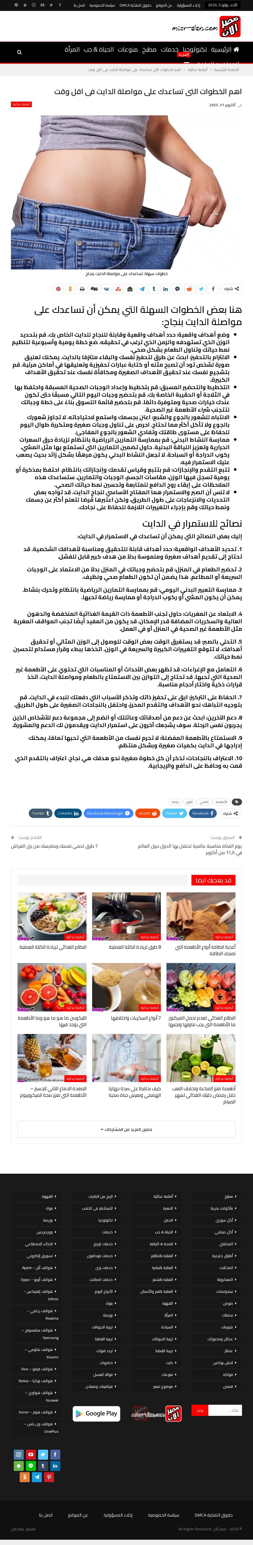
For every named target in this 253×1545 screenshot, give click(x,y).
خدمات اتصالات (101, 1279)
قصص (228, 1386)
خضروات (106, 1362)
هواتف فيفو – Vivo (37, 1368)
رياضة (175, 802)
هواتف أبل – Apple (37, 1267)
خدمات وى (104, 1267)
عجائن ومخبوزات (220, 1338)
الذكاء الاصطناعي (39, 1243)
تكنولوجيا (195, 49)
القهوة (167, 1303)
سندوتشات (224, 1291)
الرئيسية (225, 49)
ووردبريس (45, 1232)
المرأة (72, 49)
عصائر (229, 1350)
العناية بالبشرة (162, 1267)
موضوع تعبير (163, 1386)
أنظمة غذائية (21, 104)
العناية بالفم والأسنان (156, 1291)
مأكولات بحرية (222, 1208)
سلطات (227, 1315)
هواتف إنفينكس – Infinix (40, 1295)
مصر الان (17, 1528)
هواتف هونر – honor (36, 1412)
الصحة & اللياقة (161, 1243)
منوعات (128, 49)
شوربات (227, 1327)
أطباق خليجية (222, 1255)
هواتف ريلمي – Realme (42, 1314)
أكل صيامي (224, 1232)
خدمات (170, 49)
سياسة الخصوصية (102, 5)
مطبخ (149, 49)
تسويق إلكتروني (40, 1255)
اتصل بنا (79, 5)
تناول (189, 802)
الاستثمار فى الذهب (97, 1208)
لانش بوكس (223, 1362)
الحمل (168, 1220)
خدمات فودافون (100, 1255)
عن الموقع (164, 5)
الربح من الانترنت (100, 1196)
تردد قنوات (104, 1350)
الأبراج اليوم (104, 1291)
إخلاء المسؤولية (188, 5)
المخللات (226, 1267)
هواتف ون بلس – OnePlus (41, 1427)
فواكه (228, 1374)
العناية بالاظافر (162, 1255)
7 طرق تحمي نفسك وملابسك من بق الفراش (54, 845)
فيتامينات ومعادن (99, 1386)
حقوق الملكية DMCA (135, 5)
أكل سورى (224, 1220)
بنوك (109, 1303)
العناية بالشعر (162, 1279)
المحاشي (226, 1243)
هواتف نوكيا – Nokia (36, 1380)
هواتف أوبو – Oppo (37, 1279)
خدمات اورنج (103, 1243)
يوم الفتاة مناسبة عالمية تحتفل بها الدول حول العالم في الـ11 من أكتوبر (190, 849)
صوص (228, 1303)
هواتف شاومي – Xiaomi (41, 1353)
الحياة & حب (99, 49)
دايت (169, 1362)
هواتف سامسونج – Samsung (40, 1334)
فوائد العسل (103, 1374)
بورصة (108, 1315)
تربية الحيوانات (162, 1338)
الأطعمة (221, 802)
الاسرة (168, 1208)
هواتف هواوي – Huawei (41, 1396)
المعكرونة (225, 1279)
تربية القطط (164, 1350)
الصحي (204, 802)
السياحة (167, 1327)
